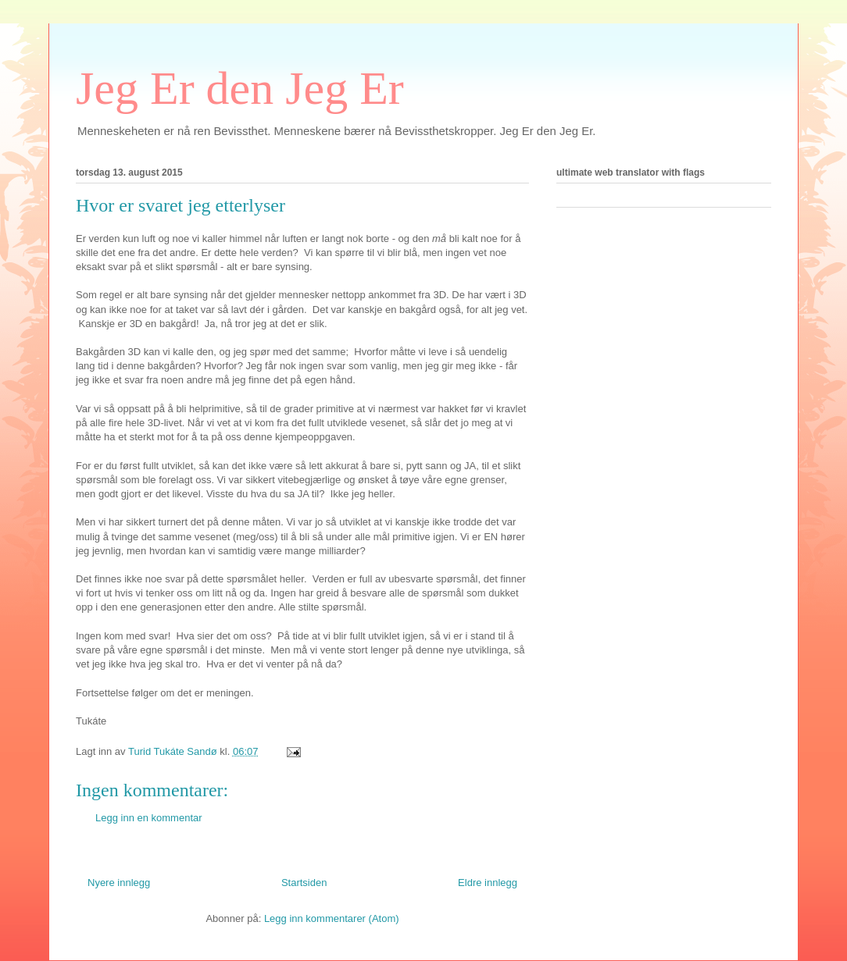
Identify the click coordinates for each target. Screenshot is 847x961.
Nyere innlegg (119, 882)
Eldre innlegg (487, 882)
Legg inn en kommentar (148, 818)
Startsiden (304, 882)
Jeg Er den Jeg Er (240, 88)
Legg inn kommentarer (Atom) (331, 918)
